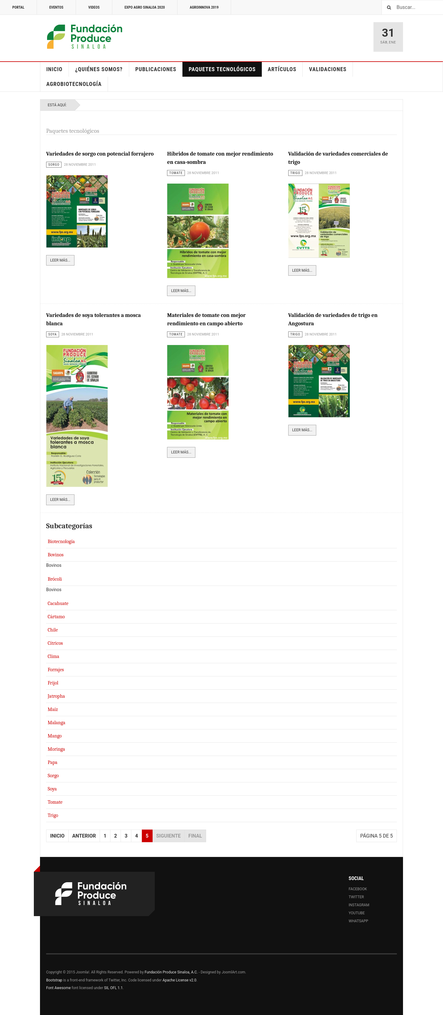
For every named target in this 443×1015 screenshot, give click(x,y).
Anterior (84, 836)
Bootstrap (54, 980)
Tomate (55, 802)
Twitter (356, 897)
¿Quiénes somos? (98, 69)
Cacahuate (58, 603)
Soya (52, 789)
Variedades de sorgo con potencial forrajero (100, 154)
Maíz (53, 709)
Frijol (53, 683)
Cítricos (55, 643)
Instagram (359, 905)
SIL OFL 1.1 (113, 988)
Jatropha (56, 696)
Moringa (56, 749)
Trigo (53, 815)
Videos (94, 7)
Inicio (54, 69)
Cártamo (56, 616)
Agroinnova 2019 (204, 7)
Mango (55, 736)
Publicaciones (155, 69)
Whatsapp (358, 921)
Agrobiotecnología (74, 84)
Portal (18, 7)
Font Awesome (58, 988)
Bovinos (56, 555)
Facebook (358, 889)
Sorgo (53, 775)
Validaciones (327, 69)
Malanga (56, 722)
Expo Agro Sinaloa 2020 (145, 7)
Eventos (56, 7)
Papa (53, 762)
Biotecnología (61, 541)
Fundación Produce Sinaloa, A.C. (171, 972)
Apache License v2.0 (179, 980)
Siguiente (168, 836)
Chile (53, 630)
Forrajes (56, 669)
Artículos (282, 69)
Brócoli (55, 579)
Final (195, 836)
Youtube (357, 913)
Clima (53, 656)
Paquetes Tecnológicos (222, 69)
